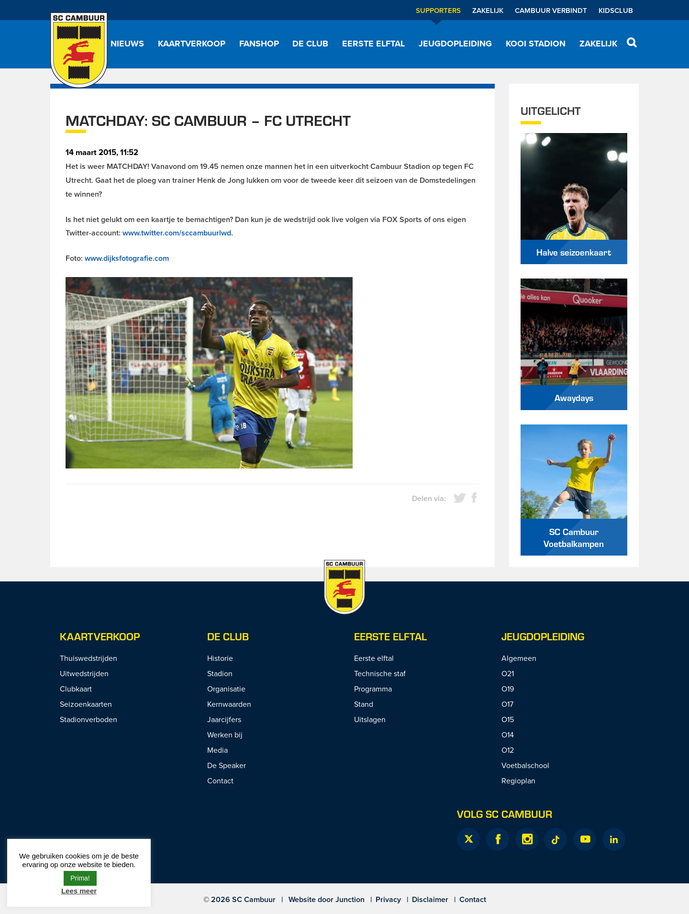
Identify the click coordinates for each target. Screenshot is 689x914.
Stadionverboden (88, 719)
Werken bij (225, 734)
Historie (220, 658)
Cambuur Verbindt (551, 10)
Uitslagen (370, 719)
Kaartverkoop (191, 43)
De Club (310, 43)
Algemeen (518, 658)
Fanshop (259, 43)
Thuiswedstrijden (88, 658)
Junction (350, 899)
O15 (507, 719)
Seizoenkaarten (86, 704)
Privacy (388, 899)
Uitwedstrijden (84, 673)
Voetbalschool (525, 765)
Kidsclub (616, 10)
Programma (373, 688)
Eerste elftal (373, 43)
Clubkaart (76, 688)
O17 (507, 704)
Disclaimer (430, 899)
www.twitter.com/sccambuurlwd (176, 232)
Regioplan (518, 780)
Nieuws (127, 43)
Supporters (438, 10)
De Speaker (226, 765)
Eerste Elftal (390, 636)
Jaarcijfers (224, 719)
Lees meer (79, 891)
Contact (220, 780)
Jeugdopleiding (455, 43)
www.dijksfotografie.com (127, 258)
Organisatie (226, 688)
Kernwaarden (229, 704)
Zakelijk (487, 10)
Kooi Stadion (536, 43)
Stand (363, 704)
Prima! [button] (79, 878)
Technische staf (380, 673)
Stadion (220, 673)
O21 (507, 673)
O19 (507, 688)
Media (217, 750)
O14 (507, 734)
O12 (507, 750)
